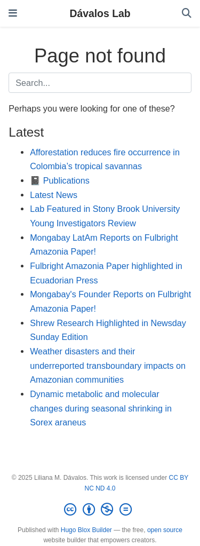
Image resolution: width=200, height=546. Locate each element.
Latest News (53, 195)
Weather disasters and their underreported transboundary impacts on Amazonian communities (108, 365)
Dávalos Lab (99, 13)
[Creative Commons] (99, 510)
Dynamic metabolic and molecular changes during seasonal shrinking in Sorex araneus (101, 408)
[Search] (186, 13)
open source (164, 530)
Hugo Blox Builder (86, 530)
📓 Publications (60, 180)
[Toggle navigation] (13, 13)
